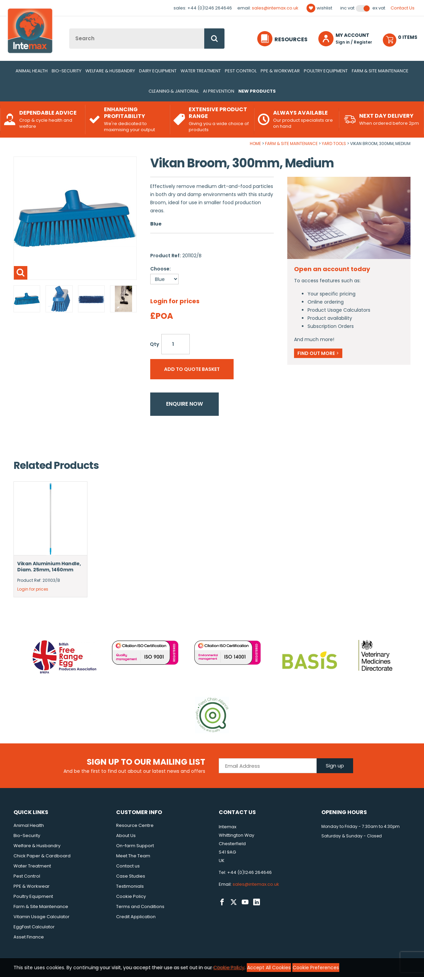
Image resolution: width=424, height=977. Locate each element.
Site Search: (69, 28)
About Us (126, 835)
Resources (291, 39)
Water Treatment (201, 71)
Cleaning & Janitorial (174, 91)
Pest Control (241, 71)
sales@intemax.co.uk (275, 8)
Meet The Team (133, 856)
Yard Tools (334, 143)
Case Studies (130, 876)
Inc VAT (347, 8)
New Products (257, 91)
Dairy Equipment (158, 71)
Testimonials (130, 886)
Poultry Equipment (326, 71)
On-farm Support (135, 845)
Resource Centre (135, 825)
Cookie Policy (131, 896)
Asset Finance (29, 937)
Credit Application (136, 916)
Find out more (318, 353)
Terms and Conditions (140, 906)
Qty (154, 344)
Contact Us (403, 8)
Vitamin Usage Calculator (42, 916)
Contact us (128, 866)
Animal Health (32, 71)
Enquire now (184, 404)
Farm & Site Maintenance (380, 71)
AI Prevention (218, 91)
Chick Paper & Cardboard (42, 856)
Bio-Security (66, 71)
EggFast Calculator (34, 927)
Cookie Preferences (316, 967)
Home (255, 143)
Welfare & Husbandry (110, 71)
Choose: (160, 268)
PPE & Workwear (280, 71)
